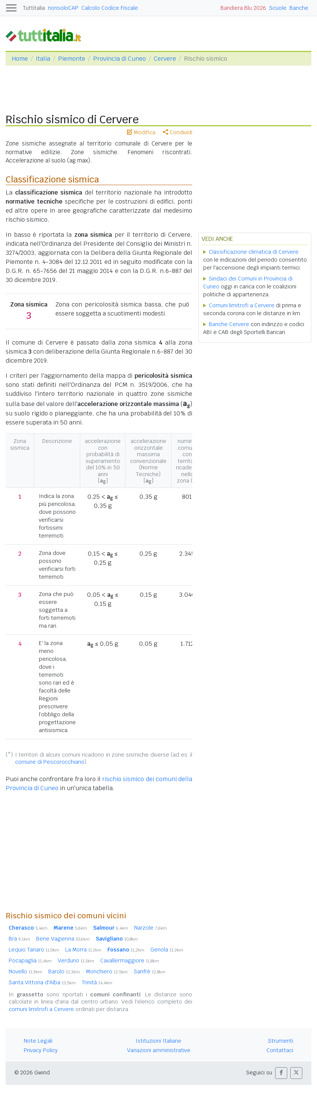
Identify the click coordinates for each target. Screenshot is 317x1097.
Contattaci (279, 1050)
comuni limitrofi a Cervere (41, 1009)
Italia (43, 59)
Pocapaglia (30, 960)
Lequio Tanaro (34, 949)
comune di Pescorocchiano (49, 761)
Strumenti (280, 1040)
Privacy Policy (41, 1050)
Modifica (141, 132)
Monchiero (107, 971)
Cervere (165, 59)
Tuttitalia (34, 8)
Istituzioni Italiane (158, 1040)
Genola (166, 949)
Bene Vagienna (63, 938)
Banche (298, 8)
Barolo (64, 971)
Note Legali (38, 1040)
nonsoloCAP (63, 8)
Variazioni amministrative (158, 1050)
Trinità (97, 982)
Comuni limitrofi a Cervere (241, 305)
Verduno (76, 960)
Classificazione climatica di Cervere (254, 251)
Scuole (277, 8)
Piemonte (71, 59)
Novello (25, 971)
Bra (19, 938)
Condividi (177, 132)
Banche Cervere (229, 324)
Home (20, 59)
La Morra (83, 949)
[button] (281, 1073)
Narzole (150, 927)
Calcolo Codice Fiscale (109, 8)
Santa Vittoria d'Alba (42, 982)
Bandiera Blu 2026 (243, 8)
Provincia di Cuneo (119, 59)
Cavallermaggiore (129, 960)
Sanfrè (149, 971)
